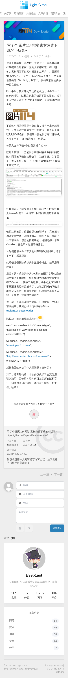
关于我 (7, 13)
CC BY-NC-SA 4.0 (17, 453)
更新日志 (55, 13)
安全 (34, 641)
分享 (34, 648)
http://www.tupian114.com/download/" (28, 356)
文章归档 (43, 13)
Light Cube (22, 665)
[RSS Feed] (64, 13)
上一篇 (44, 474)
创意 (27, 56)
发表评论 (57, 528)
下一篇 (59, 474)
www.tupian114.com (18, 345)
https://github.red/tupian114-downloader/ (27, 435)
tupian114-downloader (19, 310)
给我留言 (18, 13)
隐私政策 (60, 672)
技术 (34, 627)
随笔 (34, 621)
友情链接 (31, 13)
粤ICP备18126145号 (54, 665)
